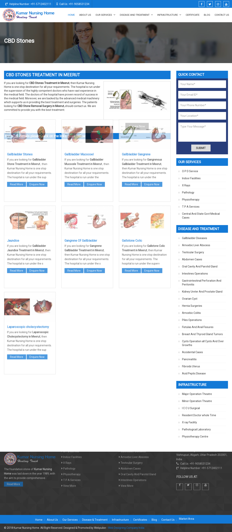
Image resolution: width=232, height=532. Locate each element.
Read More (16, 124)
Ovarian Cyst (189, 298)
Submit (201, 148)
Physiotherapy (190, 199)
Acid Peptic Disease (194, 373)
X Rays (186, 185)
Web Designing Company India (126, 527)
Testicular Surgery (193, 252)
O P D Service (190, 171)
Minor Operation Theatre (197, 401)
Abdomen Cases (192, 259)
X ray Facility (189, 422)
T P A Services (190, 206)
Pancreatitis (189, 359)
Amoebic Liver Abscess (196, 245)
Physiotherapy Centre (195, 436)
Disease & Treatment (95, 519)
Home (71, 14)
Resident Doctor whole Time (199, 415)
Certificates (140, 519)
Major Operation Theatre (197, 394)
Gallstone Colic (132, 180)
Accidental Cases (192, 352)
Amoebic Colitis (191, 312)
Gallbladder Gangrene (136, 94)
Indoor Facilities (191, 178)
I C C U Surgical (191, 408)
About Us (85, 14)
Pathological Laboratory (196, 429)
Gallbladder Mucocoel (79, 94)
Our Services (105, 14)
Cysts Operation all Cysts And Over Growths (203, 343)
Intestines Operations (195, 273)
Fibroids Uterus (191, 366)
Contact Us (222, 14)
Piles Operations (192, 320)
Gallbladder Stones (20, 94)
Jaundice (13, 180)
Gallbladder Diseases (199, 41)
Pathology (188, 192)
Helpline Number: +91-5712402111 (28, 4)
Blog (207, 14)
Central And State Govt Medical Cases (201, 215)
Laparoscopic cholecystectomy (28, 266)
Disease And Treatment (136, 14)
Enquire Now (37, 124)
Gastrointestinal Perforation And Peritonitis (201, 282)
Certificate (192, 14)
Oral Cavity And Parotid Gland (199, 266)
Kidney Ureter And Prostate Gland (202, 291)
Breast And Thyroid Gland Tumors (202, 334)
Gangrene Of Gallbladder (81, 180)
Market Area (186, 518)
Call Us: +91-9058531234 (72, 4)
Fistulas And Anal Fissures (197, 327)
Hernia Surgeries (192, 305)
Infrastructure (169, 14)
